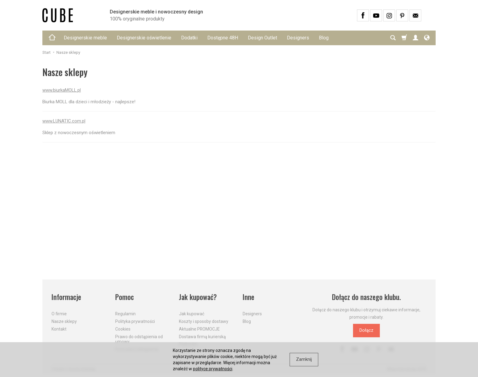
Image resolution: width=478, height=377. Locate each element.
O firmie (59, 313)
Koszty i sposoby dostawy (203, 321)
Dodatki (189, 38)
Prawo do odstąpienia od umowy (139, 339)
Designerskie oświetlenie (144, 38)
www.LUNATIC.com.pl (63, 121)
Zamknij (304, 359)
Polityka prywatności (135, 321)
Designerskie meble (85, 38)
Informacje (66, 297)
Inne (248, 297)
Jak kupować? (198, 297)
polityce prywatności (212, 368)
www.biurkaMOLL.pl (61, 90)
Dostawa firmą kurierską (202, 336)
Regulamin (125, 313)
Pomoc (124, 297)
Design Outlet (262, 38)
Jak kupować (191, 313)
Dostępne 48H (222, 38)
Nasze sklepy (64, 321)
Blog (324, 38)
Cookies (122, 328)
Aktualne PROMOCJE (199, 328)
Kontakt (59, 328)
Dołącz (366, 330)
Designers (298, 38)
